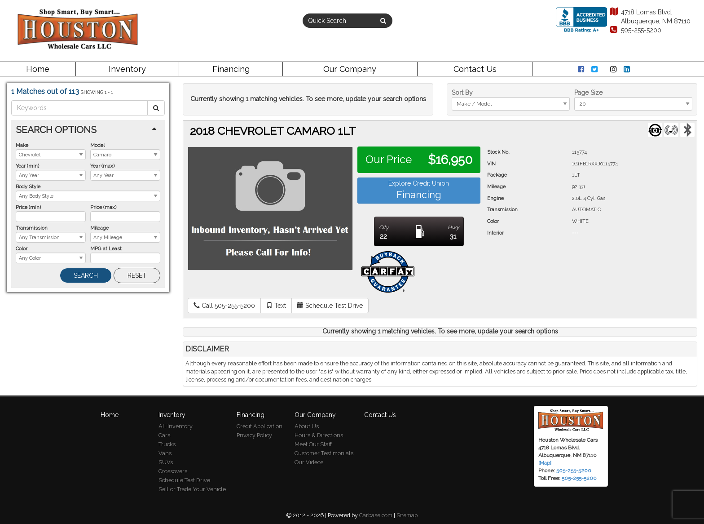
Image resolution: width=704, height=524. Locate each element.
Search (86, 275)
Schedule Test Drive (184, 480)
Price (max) (103, 207)
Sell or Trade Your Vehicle (192, 489)
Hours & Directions (319, 435)
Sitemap (407, 515)
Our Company (349, 69)
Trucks (167, 444)
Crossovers (172, 471)
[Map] (544, 463)
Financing (231, 69)
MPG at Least (106, 248)
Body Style (28, 186)
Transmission (32, 228)
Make (22, 145)
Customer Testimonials (324, 453)
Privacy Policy (254, 435)
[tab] (88, 129)
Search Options (56, 129)
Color (21, 248)
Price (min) (28, 207)
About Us (307, 426)
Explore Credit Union (418, 190)
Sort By (462, 92)
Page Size (588, 92)
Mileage (99, 228)
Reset (137, 275)
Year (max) (102, 166)
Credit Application (259, 426)
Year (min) (27, 166)
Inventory (127, 69)
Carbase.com (375, 515)
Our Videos (309, 462)
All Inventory (175, 426)
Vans (165, 453)
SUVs (165, 462)
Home (37, 69)
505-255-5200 (635, 30)
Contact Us (475, 69)
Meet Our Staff (313, 444)
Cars (164, 435)
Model (97, 145)
